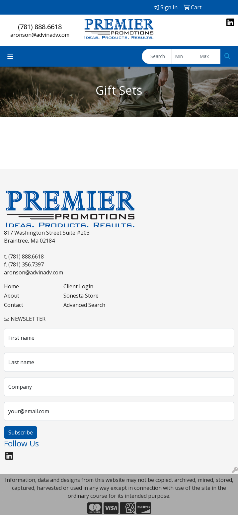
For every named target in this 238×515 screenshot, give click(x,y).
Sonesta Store (81, 295)
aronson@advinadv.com (39, 34)
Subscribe (20, 432)
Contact (13, 305)
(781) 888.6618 (40, 26)
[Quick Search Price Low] (183, 56)
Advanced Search (84, 305)
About (11, 295)
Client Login (78, 286)
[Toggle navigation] (10, 56)
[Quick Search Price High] (208, 56)
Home (11, 286)
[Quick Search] (157, 56)
